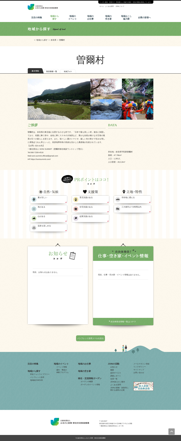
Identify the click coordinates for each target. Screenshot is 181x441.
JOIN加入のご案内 (117, 382)
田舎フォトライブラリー (40, 374)
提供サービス (115, 373)
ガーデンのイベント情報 (90, 385)
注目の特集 (36, 17)
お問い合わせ (138, 373)
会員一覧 (113, 379)
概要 (112, 370)
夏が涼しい (42, 197)
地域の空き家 (108, 17)
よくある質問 (109, 6)
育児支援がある (86, 197)
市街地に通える (128, 197)
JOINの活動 (113, 364)
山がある (41, 216)
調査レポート (115, 376)
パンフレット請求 (37, 377)
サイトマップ (138, 370)
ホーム (102, 6)
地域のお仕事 (90, 17)
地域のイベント (72, 17)
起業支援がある (86, 216)
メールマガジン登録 (141, 364)
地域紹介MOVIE (36, 380)
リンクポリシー (139, 367)
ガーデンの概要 (87, 381)
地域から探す (54, 17)
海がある (41, 207)
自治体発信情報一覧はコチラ (123, 321)
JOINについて (120, 6)
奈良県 (53, 40)
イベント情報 (61, 367)
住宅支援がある (86, 207)
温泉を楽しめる (44, 226)
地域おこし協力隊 (126, 17)
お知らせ (113, 367)
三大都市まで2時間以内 (131, 207)
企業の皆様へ (144, 17)
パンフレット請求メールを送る (90, 338)
